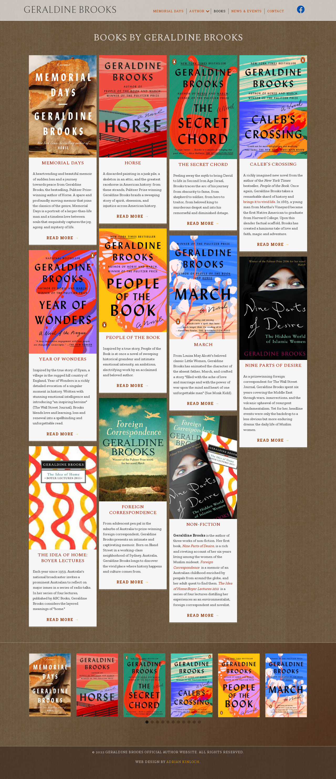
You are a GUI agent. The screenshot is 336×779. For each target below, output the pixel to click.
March (203, 344)
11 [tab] (199, 722)
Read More (62, 238)
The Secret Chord (203, 164)
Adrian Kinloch (182, 762)
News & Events (246, 11)
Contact (275, 11)
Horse (132, 162)
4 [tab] (162, 722)
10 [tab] (194, 722)
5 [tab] (168, 722)
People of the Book (133, 337)
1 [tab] (147, 722)
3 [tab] (157, 722)
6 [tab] (173, 722)
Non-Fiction (203, 524)
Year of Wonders (62, 359)
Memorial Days (168, 11)
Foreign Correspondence (132, 509)
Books (220, 11)
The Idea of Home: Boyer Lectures (62, 557)
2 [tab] (152, 722)
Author (196, 11)
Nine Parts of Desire (273, 365)
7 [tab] (178, 722)
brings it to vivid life (259, 202)
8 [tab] (183, 722)
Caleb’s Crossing (273, 164)
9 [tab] (189, 722)
